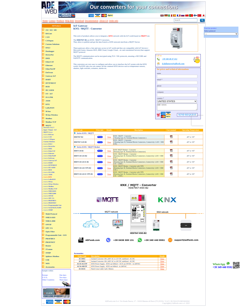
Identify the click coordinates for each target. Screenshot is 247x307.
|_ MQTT (48, 127)
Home (45, 20)
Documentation (91, 20)
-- (120, 21)
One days (62, 275)
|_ (49, 130)
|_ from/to (48, 134)
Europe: (45, 275)
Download (79, 20)
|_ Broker (47, 132)
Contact (52, 20)
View (109, 137)
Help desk (69, 20)
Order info (113, 20)
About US (103, 20)
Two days (62, 277)
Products (60, 20)
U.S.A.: (45, 277)
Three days (63, 280)
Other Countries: (48, 280)
